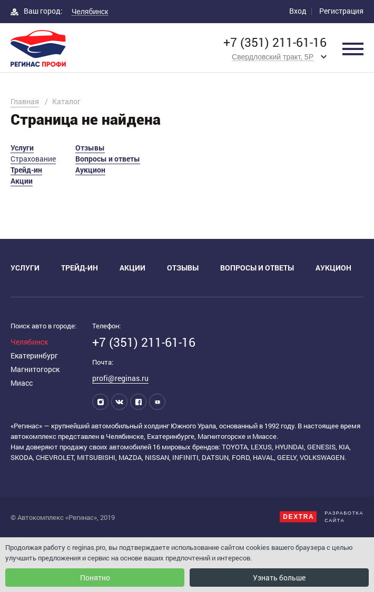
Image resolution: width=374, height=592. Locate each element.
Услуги (22, 148)
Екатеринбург (34, 355)
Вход (298, 11)
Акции (22, 181)
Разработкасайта (321, 516)
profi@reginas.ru (120, 378)
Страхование (33, 159)
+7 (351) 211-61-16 (275, 42)
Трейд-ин (26, 170)
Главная (25, 101)
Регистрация (341, 11)
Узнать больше (279, 578)
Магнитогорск (35, 369)
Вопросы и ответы (107, 159)
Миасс (22, 383)
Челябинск (29, 342)
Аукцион (90, 170)
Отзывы (90, 148)
